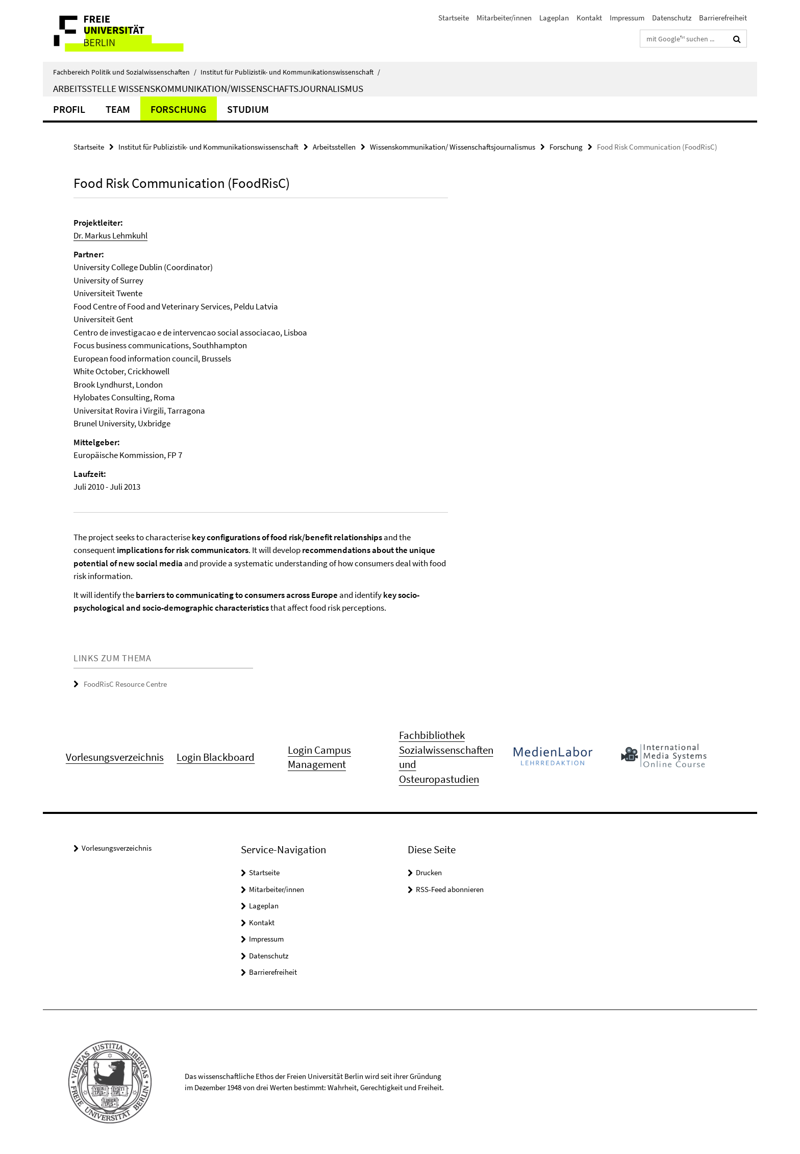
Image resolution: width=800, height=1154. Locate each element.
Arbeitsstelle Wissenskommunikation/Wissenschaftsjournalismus (208, 88)
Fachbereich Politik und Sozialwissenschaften (124, 72)
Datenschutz (671, 17)
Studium (248, 109)
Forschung (179, 109)
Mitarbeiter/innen (504, 17)
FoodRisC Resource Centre (125, 684)
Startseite (453, 17)
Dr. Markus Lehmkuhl (110, 235)
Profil (69, 109)
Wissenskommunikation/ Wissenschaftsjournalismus (452, 147)
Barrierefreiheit (723, 17)
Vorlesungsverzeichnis (117, 848)
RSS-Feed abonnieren (450, 889)
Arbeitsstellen (334, 147)
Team (118, 109)
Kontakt (589, 17)
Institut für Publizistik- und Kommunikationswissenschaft (290, 72)
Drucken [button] (429, 872)
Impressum (627, 17)
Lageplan (554, 17)
